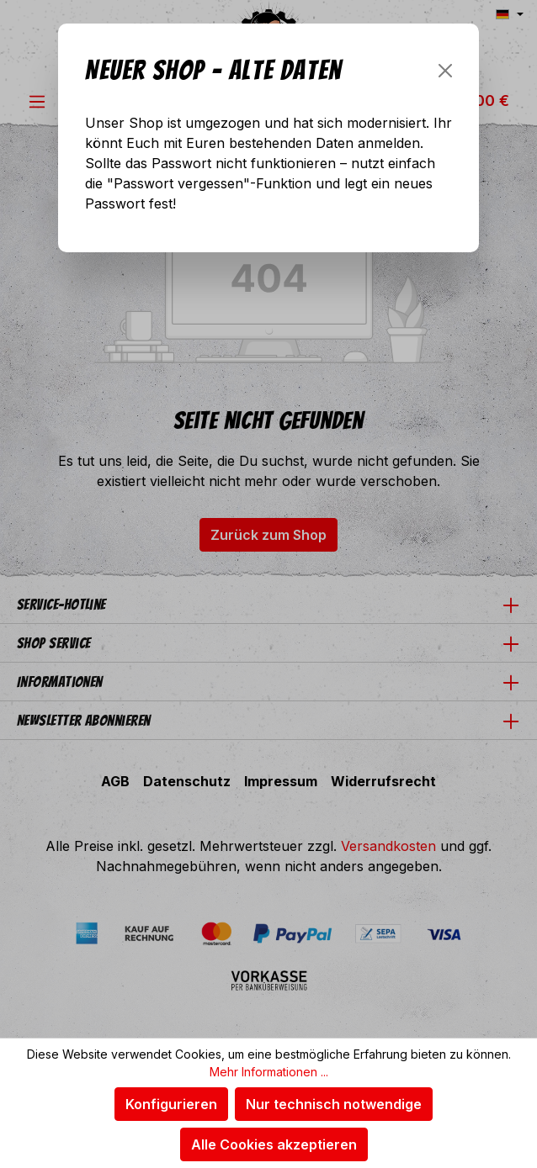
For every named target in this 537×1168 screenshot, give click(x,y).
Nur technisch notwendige (334, 1104)
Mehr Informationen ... (269, 1072)
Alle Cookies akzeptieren (274, 1144)
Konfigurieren (171, 1104)
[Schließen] (445, 70)
